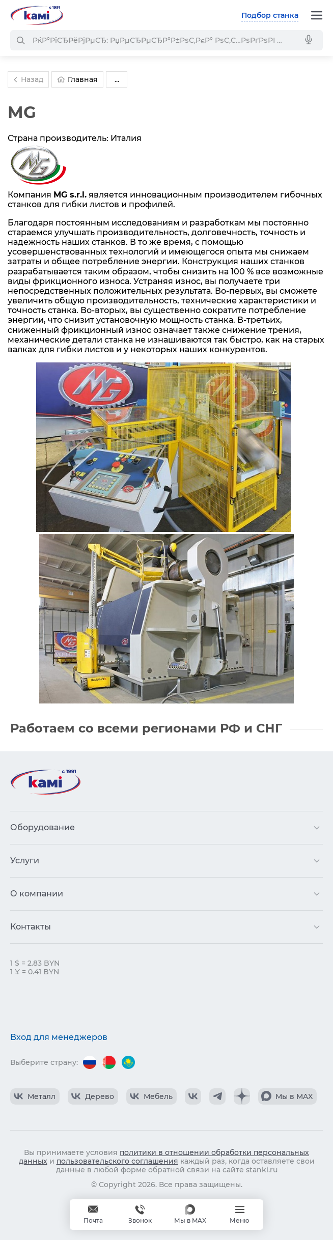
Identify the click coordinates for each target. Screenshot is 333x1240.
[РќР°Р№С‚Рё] (20, 40)
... (117, 79)
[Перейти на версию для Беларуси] (109, 1062)
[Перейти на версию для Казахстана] (128, 1062)
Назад (27, 79)
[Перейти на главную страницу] (36, 15)
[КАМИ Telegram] (217, 1096)
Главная (77, 79)
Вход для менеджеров (58, 1037)
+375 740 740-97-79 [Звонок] (140, 1214)
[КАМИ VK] (193, 1096)
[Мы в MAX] (190, 1214)
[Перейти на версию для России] (89, 1062)
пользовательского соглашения (117, 1161)
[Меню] (317, 15)
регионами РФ (191, 728)
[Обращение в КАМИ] (93, 1214)
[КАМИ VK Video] (35, 1096)
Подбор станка (269, 15)
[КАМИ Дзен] (242, 1096)
